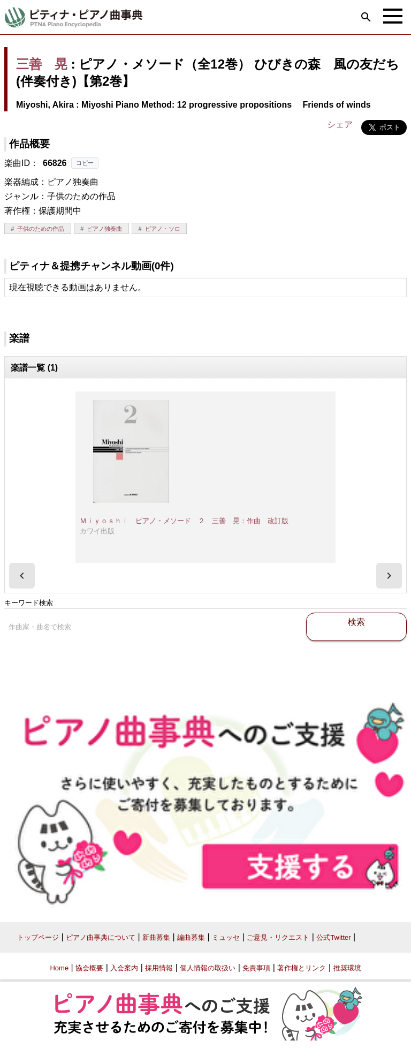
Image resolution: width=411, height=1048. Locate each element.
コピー (85, 163)
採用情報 (159, 968)
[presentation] (22, 576)
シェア (340, 124)
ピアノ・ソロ (162, 228)
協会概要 (89, 968)
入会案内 (124, 968)
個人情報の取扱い (207, 968)
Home (59, 968)
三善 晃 (41, 64)
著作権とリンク (301, 968)
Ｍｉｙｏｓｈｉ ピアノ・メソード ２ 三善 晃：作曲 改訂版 (184, 521)
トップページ (38, 937)
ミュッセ (226, 937)
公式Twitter (333, 937)
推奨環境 (347, 968)
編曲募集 (191, 937)
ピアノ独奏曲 (104, 228)
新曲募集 (156, 937)
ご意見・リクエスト (278, 937)
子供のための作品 (40, 228)
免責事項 (256, 968)
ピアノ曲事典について (100, 937)
